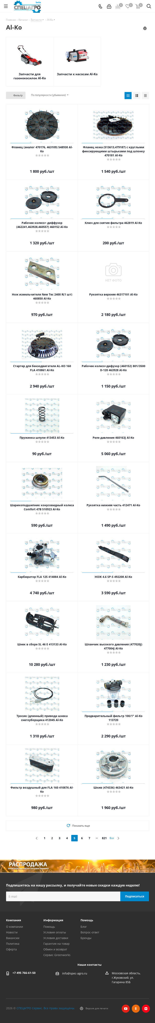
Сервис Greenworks (56, 955)
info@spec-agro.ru (74, 973)
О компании (14, 927)
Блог (84, 927)
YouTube (126, 1009)
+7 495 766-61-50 (24, 973)
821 (104, 838)
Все (112, 838)
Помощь (49, 927)
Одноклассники (136, 1009)
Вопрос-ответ (90, 932)
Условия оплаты (54, 932)
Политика (12, 944)
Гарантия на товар (56, 944)
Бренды (86, 938)
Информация (53, 920)
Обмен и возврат (55, 949)
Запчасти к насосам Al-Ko (77, 74)
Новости (12, 932)
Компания (13, 920)
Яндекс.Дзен (146, 1009)
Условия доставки (55, 938)
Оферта (11, 949)
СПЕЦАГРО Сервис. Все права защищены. (46, 1008)
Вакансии (12, 938)
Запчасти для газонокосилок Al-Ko (30, 76)
